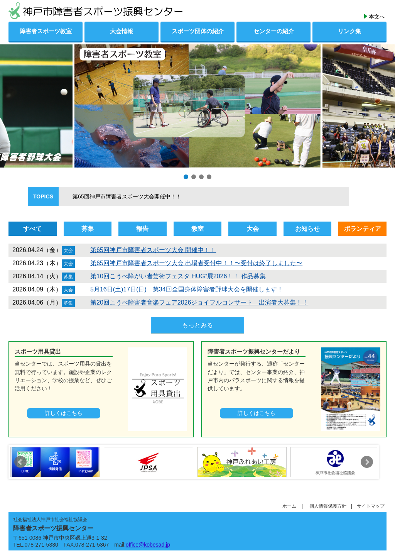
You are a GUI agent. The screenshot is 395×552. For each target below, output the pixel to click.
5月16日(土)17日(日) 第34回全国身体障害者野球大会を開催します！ (186, 289)
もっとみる (197, 325)
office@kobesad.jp (148, 545)
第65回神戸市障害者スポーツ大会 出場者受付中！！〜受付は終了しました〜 (196, 263)
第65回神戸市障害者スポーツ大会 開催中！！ (153, 250)
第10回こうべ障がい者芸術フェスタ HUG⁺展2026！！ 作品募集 (178, 276)
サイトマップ (371, 506)
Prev (20, 462)
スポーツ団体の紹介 (198, 31)
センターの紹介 (273, 31)
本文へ (377, 16)
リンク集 (349, 31)
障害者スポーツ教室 (46, 31)
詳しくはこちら (64, 413)
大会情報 (121, 31)
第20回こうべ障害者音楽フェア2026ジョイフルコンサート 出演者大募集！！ (199, 302)
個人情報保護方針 (330, 506)
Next (367, 462)
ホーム (291, 506)
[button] (186, 176)
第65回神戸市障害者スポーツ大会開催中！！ (121, 196)
